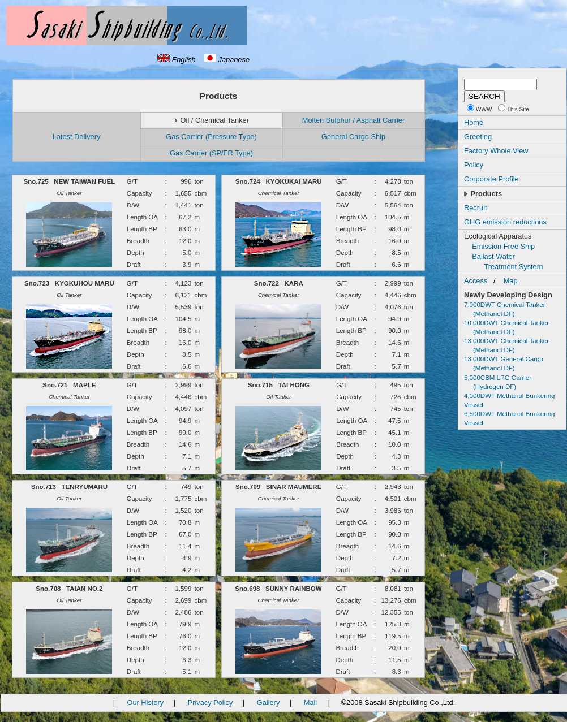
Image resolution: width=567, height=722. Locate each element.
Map (511, 280)
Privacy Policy (210, 702)
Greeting (478, 136)
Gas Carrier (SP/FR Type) (211, 153)
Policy (473, 165)
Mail (310, 702)
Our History (145, 702)
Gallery (268, 702)
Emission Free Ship (503, 246)
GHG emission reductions (505, 222)
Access (475, 280)
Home (473, 122)
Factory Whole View (496, 150)
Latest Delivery (77, 136)
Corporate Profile (491, 179)
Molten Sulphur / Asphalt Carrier (353, 120)
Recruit (475, 208)
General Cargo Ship (353, 136)
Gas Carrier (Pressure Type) (211, 136)
